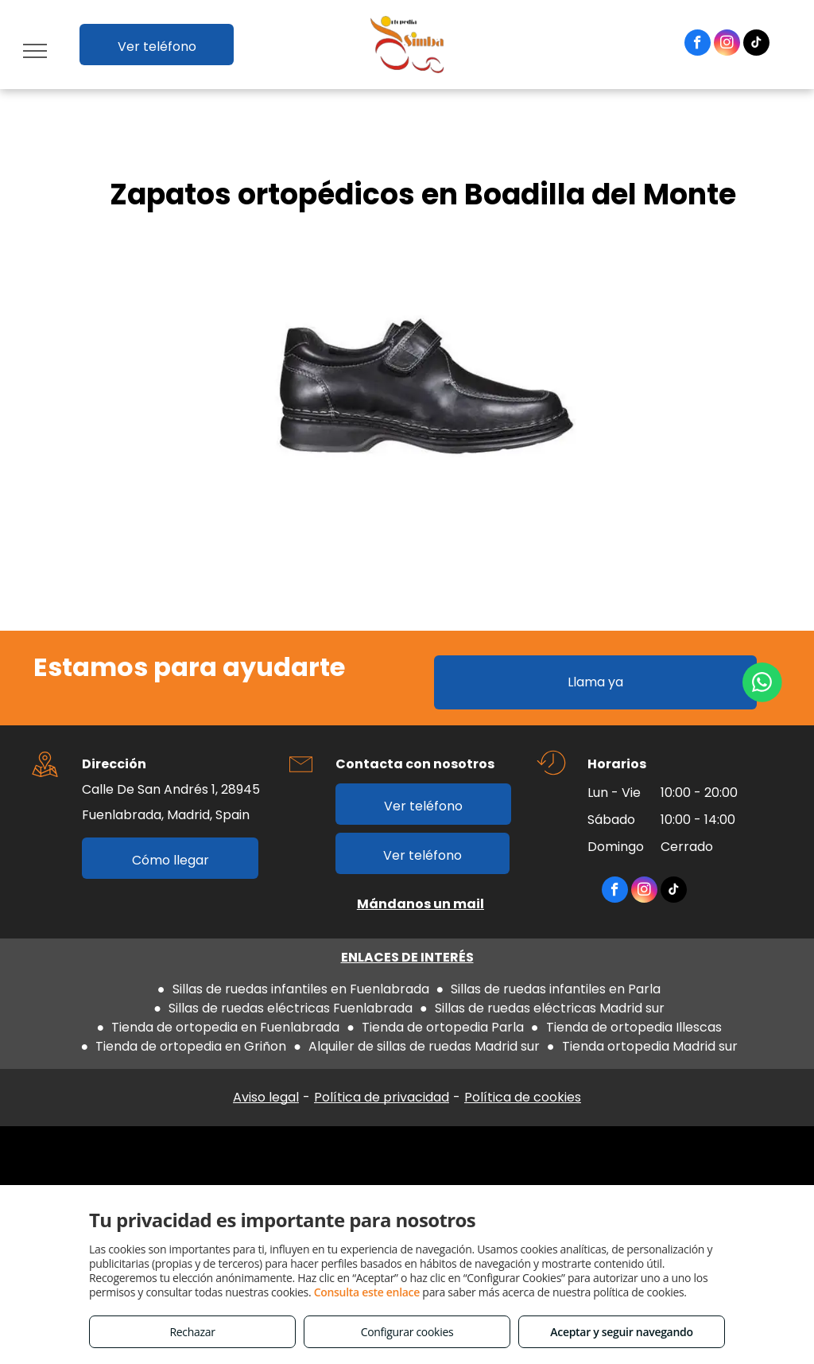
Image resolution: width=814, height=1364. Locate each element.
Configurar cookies (407, 1331)
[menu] (35, 51)
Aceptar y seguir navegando (621, 1331)
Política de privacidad (381, 1097)
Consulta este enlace (367, 1292)
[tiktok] (756, 44)
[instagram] (727, 44)
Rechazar (192, 1331)
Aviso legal (266, 1097)
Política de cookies (522, 1097)
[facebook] (697, 44)
